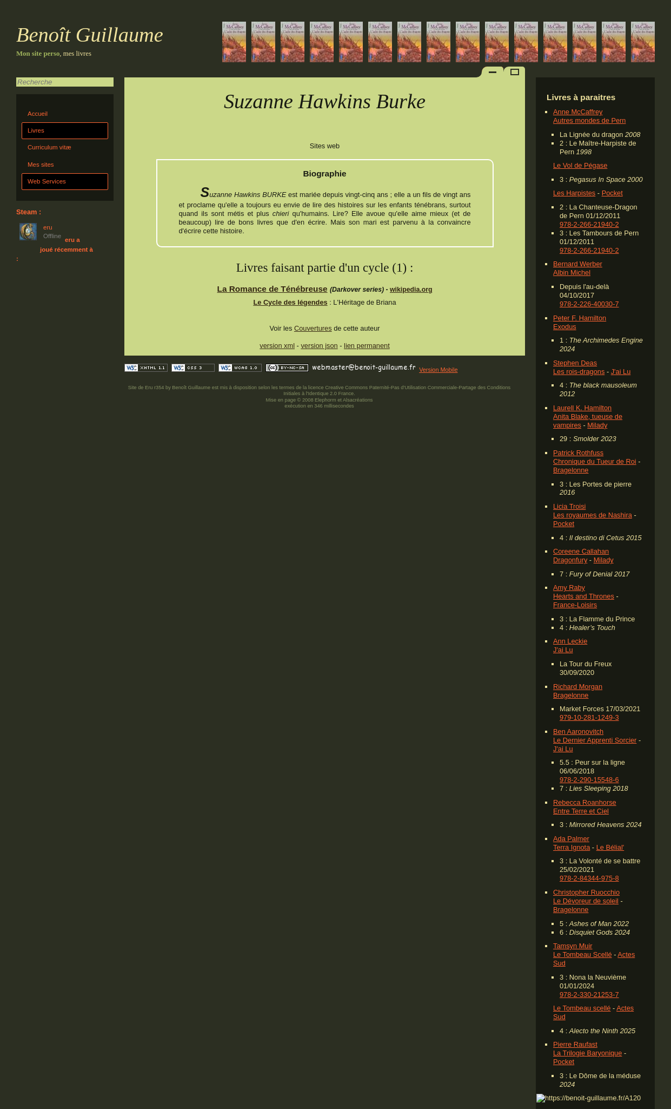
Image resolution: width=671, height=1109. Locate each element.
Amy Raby (569, 587)
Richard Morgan (577, 687)
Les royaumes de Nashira (592, 515)
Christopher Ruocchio (586, 892)
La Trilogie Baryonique (587, 1053)
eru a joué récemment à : (54, 249)
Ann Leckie (570, 641)
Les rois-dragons (578, 372)
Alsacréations (358, 400)
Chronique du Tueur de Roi (594, 461)
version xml (277, 346)
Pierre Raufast (575, 1044)
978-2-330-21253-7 (589, 994)
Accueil (38, 113)
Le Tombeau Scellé (582, 954)
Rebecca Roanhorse (584, 802)
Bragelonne (570, 470)
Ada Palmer (571, 839)
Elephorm (325, 400)
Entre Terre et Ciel (581, 811)
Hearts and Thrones (583, 596)
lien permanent (367, 346)
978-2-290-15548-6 (589, 780)
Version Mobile (438, 369)
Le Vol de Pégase (580, 165)
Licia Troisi (569, 506)
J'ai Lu (621, 372)
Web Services (47, 181)
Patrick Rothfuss (578, 453)
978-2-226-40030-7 (589, 304)
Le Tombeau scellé (581, 1008)
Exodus (564, 327)
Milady (597, 425)
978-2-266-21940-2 (589, 224)
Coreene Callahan (581, 551)
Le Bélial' (610, 847)
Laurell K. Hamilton (582, 408)
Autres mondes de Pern (589, 120)
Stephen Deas (575, 363)
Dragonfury (570, 560)
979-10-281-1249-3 (589, 717)
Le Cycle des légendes (290, 302)
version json (319, 346)
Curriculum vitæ (49, 147)
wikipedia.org (411, 289)
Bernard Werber (577, 264)
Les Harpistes (574, 193)
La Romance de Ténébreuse (272, 288)
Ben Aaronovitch (578, 731)
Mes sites (41, 164)
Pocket (612, 193)
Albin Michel (571, 272)
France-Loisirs (575, 605)
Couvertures (313, 328)
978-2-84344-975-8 (589, 878)
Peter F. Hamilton (579, 318)
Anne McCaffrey (578, 112)
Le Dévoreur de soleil (586, 901)
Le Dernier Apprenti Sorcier (594, 740)
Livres (36, 130)
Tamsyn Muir (573, 946)
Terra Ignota (571, 847)
